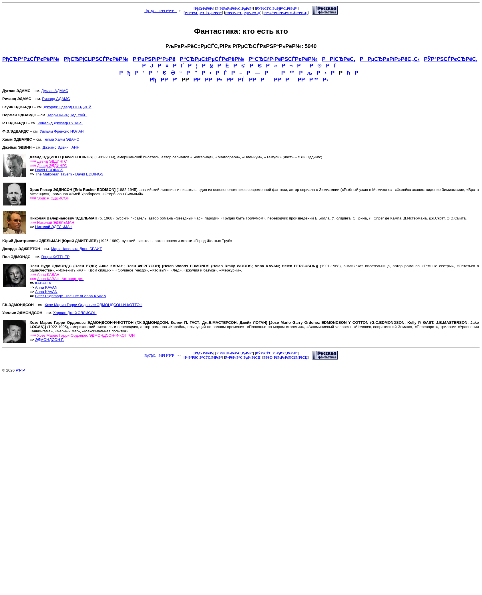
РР (164, 80)
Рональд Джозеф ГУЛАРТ (60, 123)
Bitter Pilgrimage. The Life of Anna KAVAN (70, 296)
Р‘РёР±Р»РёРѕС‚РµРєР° (234, 9)
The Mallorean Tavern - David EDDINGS (69, 174)
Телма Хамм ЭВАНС (61, 139)
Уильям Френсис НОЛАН (62, 131)
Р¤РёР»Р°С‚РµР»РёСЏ (242, 13)
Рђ (153, 80)
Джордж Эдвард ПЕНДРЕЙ (67, 107)
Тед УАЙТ (78, 115)
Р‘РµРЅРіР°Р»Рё (154, 59)
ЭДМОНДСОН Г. (49, 340)
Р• (219, 80)
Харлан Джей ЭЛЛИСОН (75, 313)
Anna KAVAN (46, 287)
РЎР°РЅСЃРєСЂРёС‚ (450, 59)
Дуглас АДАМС (54, 91)
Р (289, 80)
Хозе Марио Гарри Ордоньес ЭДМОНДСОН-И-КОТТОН (93, 305)
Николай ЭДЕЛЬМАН (53, 227)
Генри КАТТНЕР (55, 257)
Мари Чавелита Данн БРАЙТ (76, 249)
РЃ (241, 80)
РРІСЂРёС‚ (338, 59)
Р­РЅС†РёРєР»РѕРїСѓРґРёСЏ (286, 13)
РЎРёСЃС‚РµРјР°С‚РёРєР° (276, 9)
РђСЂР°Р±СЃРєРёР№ (30, 59)
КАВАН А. (43, 283)
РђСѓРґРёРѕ (204, 9)
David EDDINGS (49, 170)
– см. (26, 249)
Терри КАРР (57, 115)
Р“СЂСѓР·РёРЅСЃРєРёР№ (282, 59)
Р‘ (175, 80)
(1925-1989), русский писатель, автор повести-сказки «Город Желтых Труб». (118, 241)
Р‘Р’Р (22, 370)
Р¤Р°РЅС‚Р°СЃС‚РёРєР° (203, 13)
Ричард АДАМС (56, 99)
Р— (264, 80)
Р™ (313, 80)
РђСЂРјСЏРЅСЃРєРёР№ (96, 59)
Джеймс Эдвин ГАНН (61, 147)
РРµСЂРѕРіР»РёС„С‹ (389, 59)
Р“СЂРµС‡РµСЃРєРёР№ (212, 59)
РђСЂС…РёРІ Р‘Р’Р (160, 11)
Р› (325, 80)
